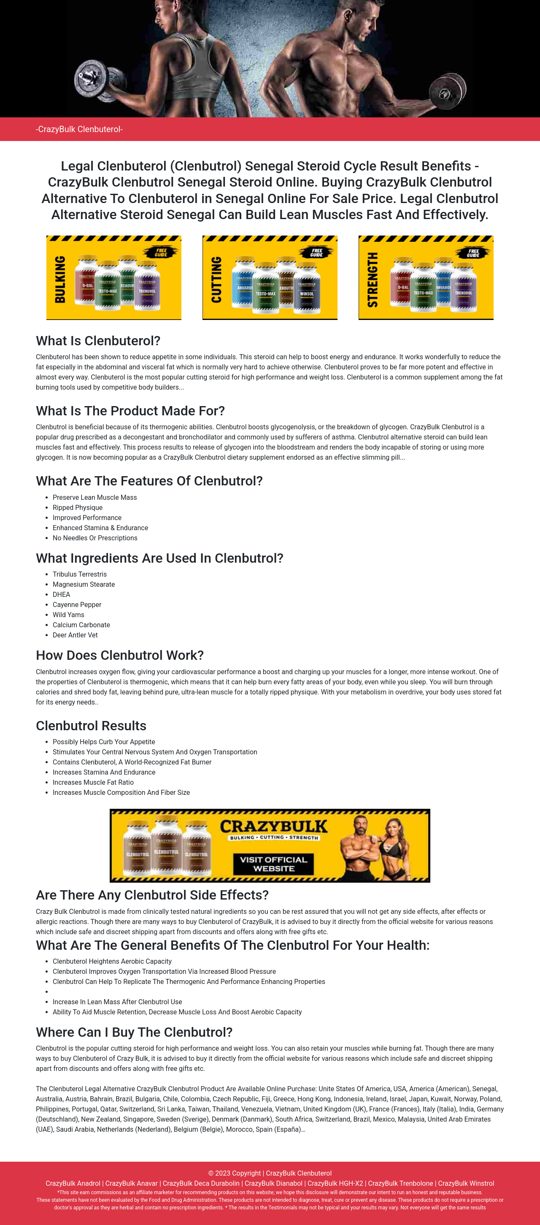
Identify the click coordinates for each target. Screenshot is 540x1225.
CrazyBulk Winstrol (466, 1183)
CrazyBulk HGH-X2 (335, 1183)
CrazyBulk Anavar (131, 1183)
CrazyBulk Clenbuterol (299, 1173)
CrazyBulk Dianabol (273, 1183)
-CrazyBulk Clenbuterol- (79, 129)
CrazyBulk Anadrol (73, 1183)
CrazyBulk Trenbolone (400, 1183)
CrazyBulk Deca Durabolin (201, 1183)
